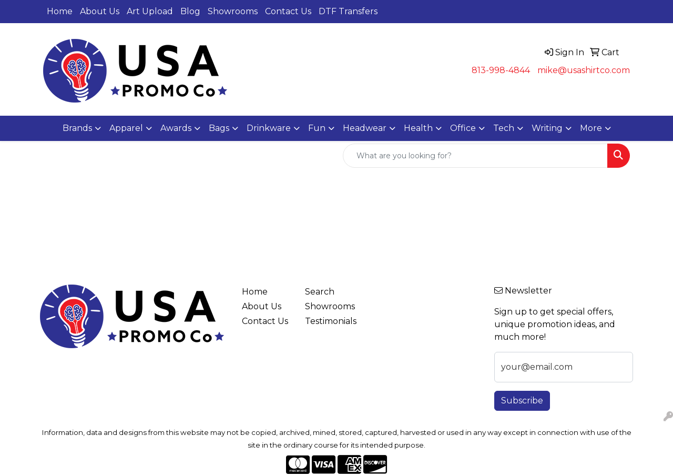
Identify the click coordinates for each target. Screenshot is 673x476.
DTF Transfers (348, 11)
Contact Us (288, 11)
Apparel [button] (126, 128)
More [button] (591, 128)
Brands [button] (77, 128)
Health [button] (418, 128)
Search (319, 292)
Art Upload (150, 11)
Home (60, 11)
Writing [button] (547, 128)
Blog (190, 11)
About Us (99, 11)
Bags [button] (219, 128)
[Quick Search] (475, 156)
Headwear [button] (364, 128)
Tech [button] (503, 128)
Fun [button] (316, 128)
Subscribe (522, 401)
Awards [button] (175, 128)
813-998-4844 (501, 70)
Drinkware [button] (269, 128)
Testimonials (330, 321)
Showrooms (233, 11)
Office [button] (463, 128)
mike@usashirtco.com (583, 70)
